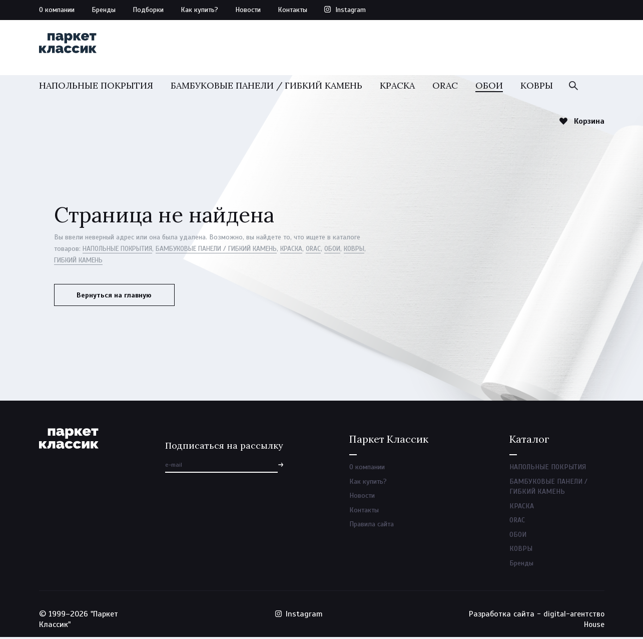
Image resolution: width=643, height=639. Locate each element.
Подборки (148, 10)
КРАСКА (397, 89)
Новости (248, 10)
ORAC (445, 89)
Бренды (104, 10)
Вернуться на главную (116, 298)
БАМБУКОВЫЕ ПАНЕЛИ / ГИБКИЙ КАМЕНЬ (266, 89)
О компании (57, 10)
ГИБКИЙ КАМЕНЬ (108, 263)
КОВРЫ (536, 89)
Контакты (292, 10)
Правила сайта (371, 525)
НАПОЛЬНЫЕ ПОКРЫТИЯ (96, 89)
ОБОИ (489, 89)
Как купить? (199, 10)
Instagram (350, 10)
